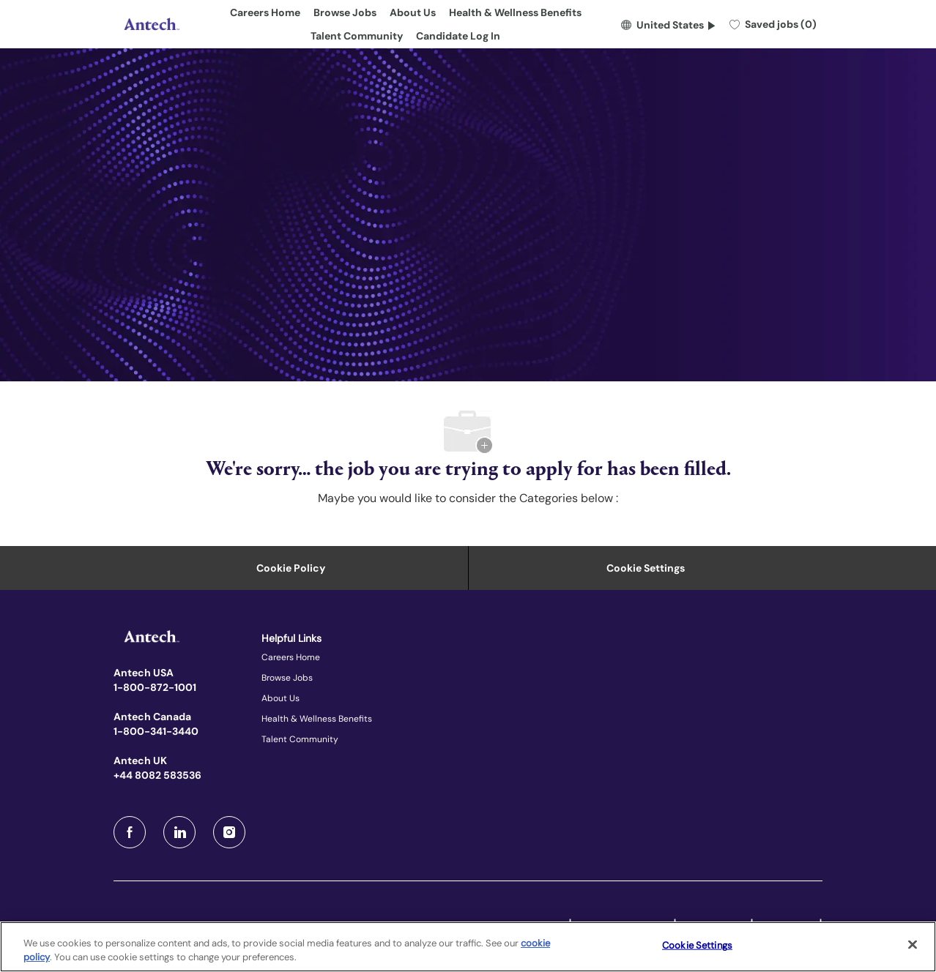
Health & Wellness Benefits (515, 12)
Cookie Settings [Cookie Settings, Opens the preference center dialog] (697, 945)
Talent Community (357, 36)
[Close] (912, 945)
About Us (413, 12)
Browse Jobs (344, 12)
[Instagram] (229, 832)
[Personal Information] (291, 568)
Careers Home (265, 12)
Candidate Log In (458, 36)
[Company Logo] (150, 24)
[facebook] (130, 832)
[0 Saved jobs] (773, 24)
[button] (668, 23)
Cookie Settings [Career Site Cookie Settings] (645, 568)
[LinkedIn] (179, 832)
